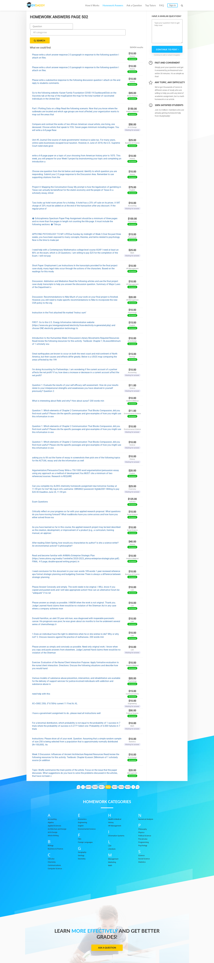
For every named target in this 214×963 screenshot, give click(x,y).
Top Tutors (150, 5)
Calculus (52, 845)
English (81, 811)
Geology (81, 841)
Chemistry (52, 848)
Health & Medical (116, 805)
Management (114, 845)
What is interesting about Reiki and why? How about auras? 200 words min (68, 387)
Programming (144, 828)
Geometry (82, 845)
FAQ (161, 5)
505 (127, 773)
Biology (51, 831)
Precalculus (143, 825)
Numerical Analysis (147, 805)
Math (110, 851)
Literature (112, 835)
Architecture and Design (59, 815)
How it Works (92, 5)
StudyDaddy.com (114, 956)
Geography (83, 838)
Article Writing (54, 821)
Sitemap (174, 952)
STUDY (41, 5)
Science (141, 841)
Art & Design (53, 818)
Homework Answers (113, 5)
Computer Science (56, 854)
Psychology (143, 831)
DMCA (145, 952)
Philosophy (143, 815)
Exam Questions (40, 487)
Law (110, 831)
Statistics (142, 848)
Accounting (53, 805)
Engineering (83, 808)
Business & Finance (57, 835)
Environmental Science (88, 815)
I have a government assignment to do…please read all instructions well (66, 699)
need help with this (41, 680)
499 (88, 773)
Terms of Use (159, 952)
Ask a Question (134, 5)
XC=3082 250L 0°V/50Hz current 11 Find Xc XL (55, 689)
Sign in (172, 5)
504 (121, 773)
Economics (83, 805)
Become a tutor (86, 952)
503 (114, 773)
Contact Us (113, 952)
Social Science (145, 845)
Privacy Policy (130, 952)
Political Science (146, 821)
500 (95, 773)
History (111, 808)
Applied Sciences (55, 811)
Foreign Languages (86, 828)
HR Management (115, 811)
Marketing (112, 848)
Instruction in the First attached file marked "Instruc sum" (59, 298)
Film (80, 825)
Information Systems (117, 821)
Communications (55, 851)
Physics (141, 818)
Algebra (51, 808)
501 (101, 773)
